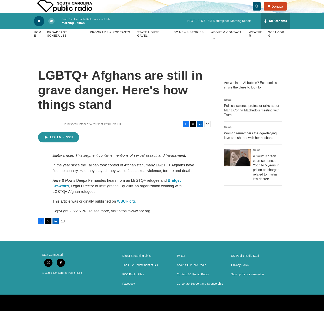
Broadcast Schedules (57, 43)
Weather (255, 43)
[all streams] (275, 30)
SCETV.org (276, 43)
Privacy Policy (240, 274)
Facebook (128, 292)
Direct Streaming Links (136, 264)
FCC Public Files (133, 283)
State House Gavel (148, 43)
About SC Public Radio (191, 274)
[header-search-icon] (259, 11)
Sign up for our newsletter (247, 283)
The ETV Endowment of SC (140, 274)
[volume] (51, 30)
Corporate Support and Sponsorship (200, 292)
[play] (39, 30)
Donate (279, 11)
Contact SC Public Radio (192, 283)
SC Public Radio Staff (245, 264)
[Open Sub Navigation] (93, 48)
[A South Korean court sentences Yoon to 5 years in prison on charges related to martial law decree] (237, 166)
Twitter (181, 264)
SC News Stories (189, 41)
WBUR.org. (126, 210)
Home (37, 43)
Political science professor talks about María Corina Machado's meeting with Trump (251, 119)
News (228, 108)
